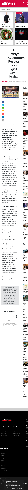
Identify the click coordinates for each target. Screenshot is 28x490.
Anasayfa (3, 9)
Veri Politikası (4, 435)
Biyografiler (3, 468)
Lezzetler (18, 3)
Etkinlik (8, 9)
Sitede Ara (3, 465)
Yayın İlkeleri (3, 433)
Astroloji (2, 472)
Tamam (19, 488)
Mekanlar (3, 453)
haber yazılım (3, 486)
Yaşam (2, 460)
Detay (13, 488)
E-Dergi (2, 458)
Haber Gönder (16, 435)
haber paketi (3, 485)
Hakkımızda (3, 432)
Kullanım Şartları (17, 432)
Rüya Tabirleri (4, 470)
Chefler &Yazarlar (5, 457)
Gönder (16, 316)
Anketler (2, 467)
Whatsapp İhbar (16, 433)
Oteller (2, 455)
